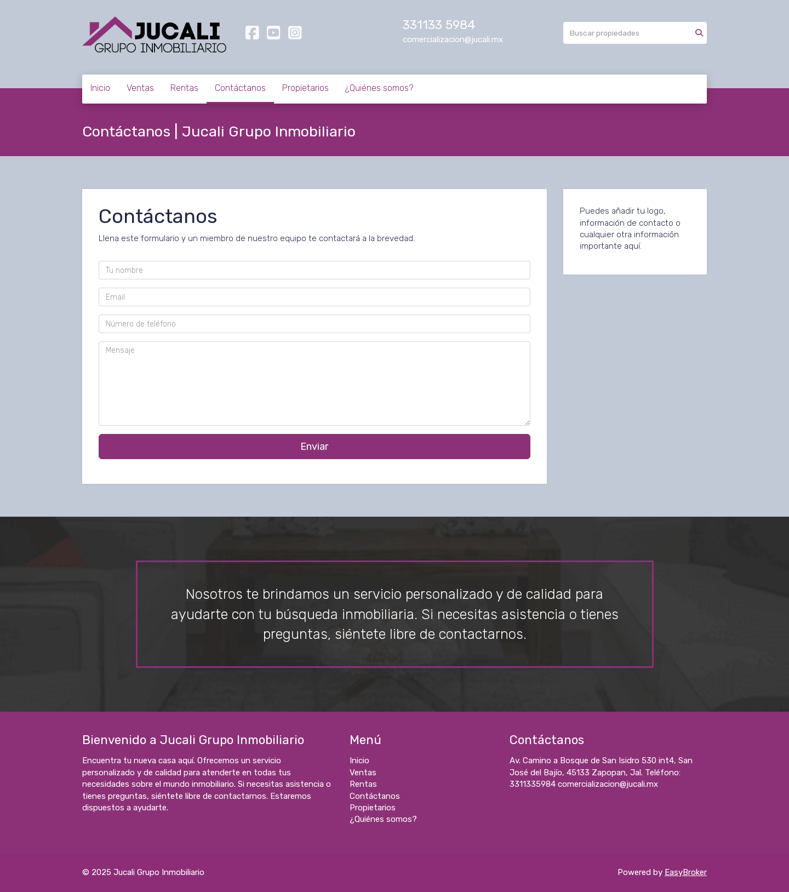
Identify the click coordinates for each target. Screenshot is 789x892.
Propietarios (305, 88)
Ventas (140, 88)
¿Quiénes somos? (379, 88)
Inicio (100, 88)
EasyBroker (686, 872)
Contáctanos (240, 88)
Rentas (184, 88)
